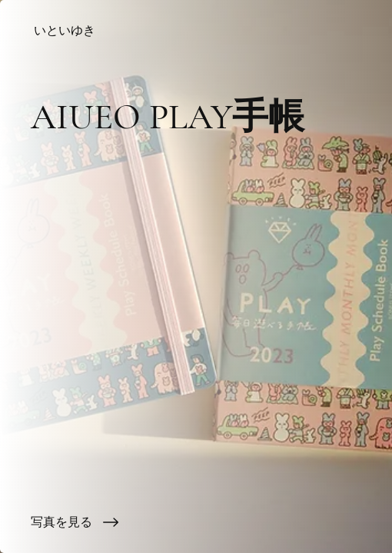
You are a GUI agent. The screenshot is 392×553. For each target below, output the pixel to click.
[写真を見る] (196, 522)
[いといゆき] (196, 31)
